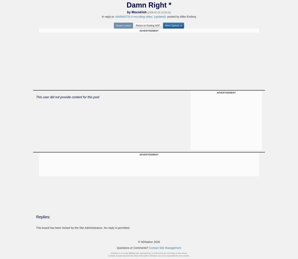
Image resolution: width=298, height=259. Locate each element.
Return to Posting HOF (148, 25)
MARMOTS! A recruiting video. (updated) (141, 16)
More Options (173, 25)
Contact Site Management (165, 247)
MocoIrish (139, 12)
